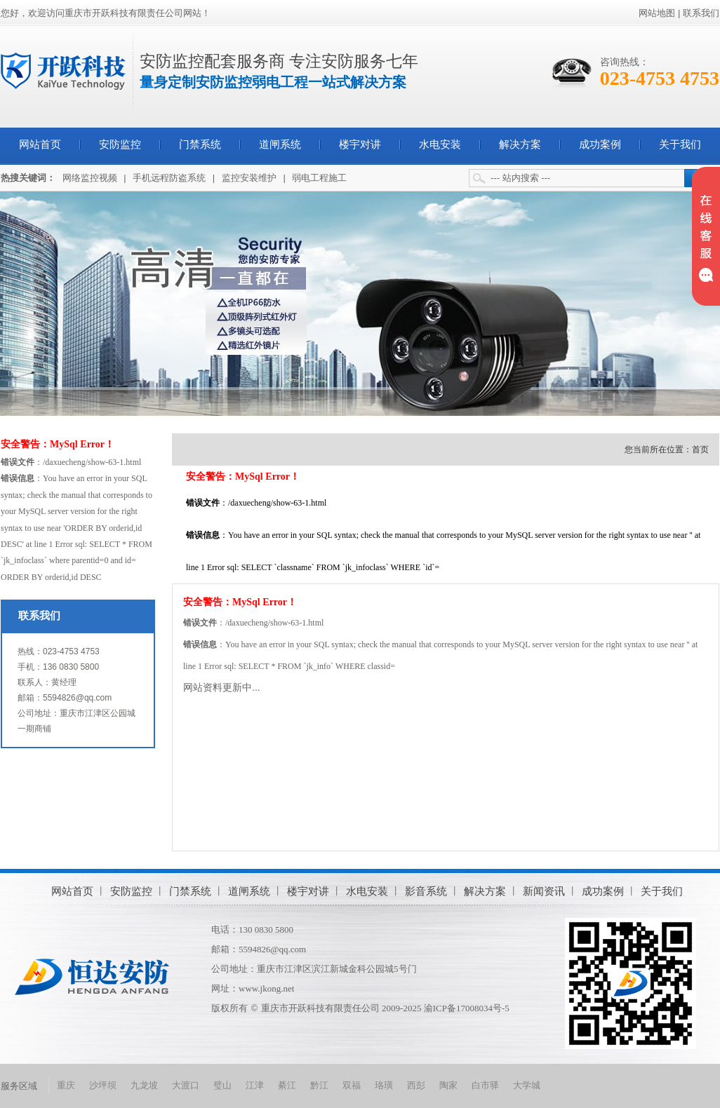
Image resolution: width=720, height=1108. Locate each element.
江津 (255, 1085)
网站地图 (657, 13)
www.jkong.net (266, 988)
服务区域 (19, 1086)
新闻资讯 (544, 891)
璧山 (222, 1085)
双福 (351, 1085)
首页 (700, 449)
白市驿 (485, 1085)
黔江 (319, 1085)
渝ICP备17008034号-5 (466, 1008)
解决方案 (520, 144)
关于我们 (680, 144)
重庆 (66, 1085)
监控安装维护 (249, 178)
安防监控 (120, 144)
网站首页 (40, 144)
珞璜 (384, 1085)
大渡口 (185, 1085)
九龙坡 (144, 1085)
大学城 (526, 1085)
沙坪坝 (102, 1085)
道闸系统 (280, 144)
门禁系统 (200, 144)
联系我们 (701, 13)
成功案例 (600, 144)
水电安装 (440, 144)
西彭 (416, 1085)
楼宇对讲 (360, 144)
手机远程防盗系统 (169, 178)
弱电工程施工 (319, 178)
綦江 (287, 1085)
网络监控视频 (89, 178)
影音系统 (426, 891)
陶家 (448, 1085)
